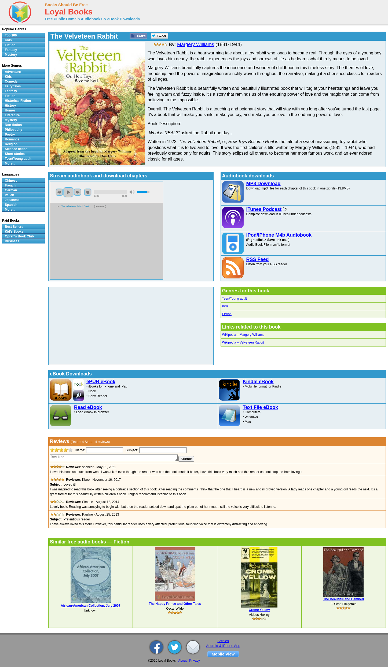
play (68, 192)
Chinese (11, 180)
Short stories (15, 154)
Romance (12, 139)
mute (132, 192)
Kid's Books (14, 231)
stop (87, 192)
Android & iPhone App (223, 646)
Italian (9, 195)
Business (12, 241)
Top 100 (11, 35)
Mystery (11, 55)
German (11, 190)
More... (10, 163)
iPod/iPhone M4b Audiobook (279, 235)
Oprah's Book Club (19, 236)
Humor (10, 110)
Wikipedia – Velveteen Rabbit (243, 342)
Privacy (194, 660)
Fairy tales (13, 86)
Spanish (11, 205)
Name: (80, 450)
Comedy (11, 81)
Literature (12, 115)
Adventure (13, 72)
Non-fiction (13, 125)
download (100, 206)
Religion (11, 144)
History (10, 105)
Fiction (227, 314)
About (182, 660)
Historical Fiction (18, 101)
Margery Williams (195, 44)
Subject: (131, 450)
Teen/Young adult (234, 298)
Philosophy (13, 130)
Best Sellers (14, 227)
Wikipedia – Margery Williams (243, 335)
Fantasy (11, 50)
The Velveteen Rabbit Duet (75, 206)
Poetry (10, 134)
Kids (225, 306)
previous (59, 192)
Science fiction (16, 149)
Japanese (12, 200)
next (77, 192)
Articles (223, 641)
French (10, 185)
